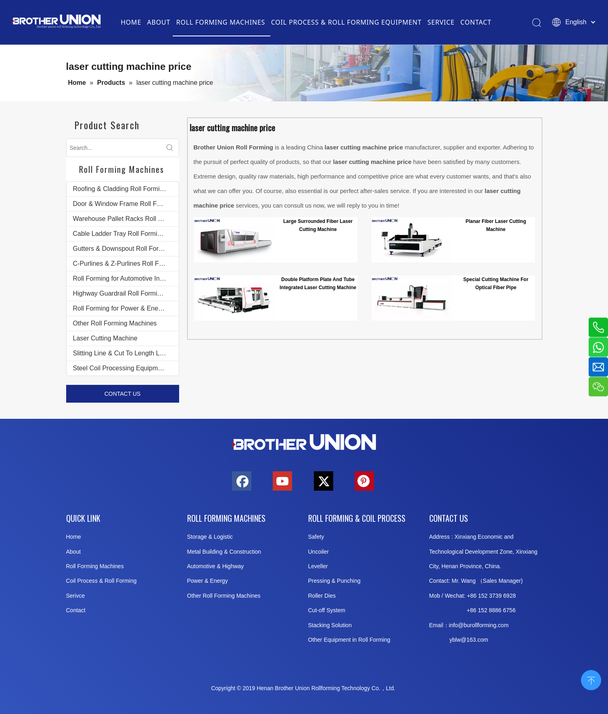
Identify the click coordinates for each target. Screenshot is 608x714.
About (73, 551)
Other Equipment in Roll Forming (349, 639)
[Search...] (114, 148)
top (591, 679)
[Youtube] (282, 481)
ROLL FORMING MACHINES (220, 22)
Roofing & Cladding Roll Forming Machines (126, 188)
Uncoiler (318, 551)
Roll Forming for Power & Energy (120, 308)
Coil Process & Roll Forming (101, 581)
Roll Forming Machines (95, 566)
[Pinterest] (364, 481)
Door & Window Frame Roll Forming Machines (126, 203)
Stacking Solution (330, 625)
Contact (76, 610)
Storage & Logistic (210, 536)
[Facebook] (241, 481)
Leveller (318, 566)
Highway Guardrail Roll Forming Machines (126, 293)
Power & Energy (207, 581)
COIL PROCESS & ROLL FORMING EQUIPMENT (346, 22)
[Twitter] (323, 481)
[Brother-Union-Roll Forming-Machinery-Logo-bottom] (304, 442)
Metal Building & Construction (224, 551)
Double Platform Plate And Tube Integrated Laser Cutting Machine (318, 283)
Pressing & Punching (334, 581)
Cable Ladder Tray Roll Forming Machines (126, 233)
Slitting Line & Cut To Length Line (120, 353)
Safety (316, 536)
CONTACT (475, 22)
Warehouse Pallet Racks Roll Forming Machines (126, 218)
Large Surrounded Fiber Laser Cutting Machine (318, 225)
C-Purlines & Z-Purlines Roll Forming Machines (126, 263)
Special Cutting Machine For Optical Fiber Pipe (495, 283)
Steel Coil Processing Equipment (120, 368)
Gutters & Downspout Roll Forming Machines (126, 248)
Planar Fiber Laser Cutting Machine (496, 225)
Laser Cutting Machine (105, 338)
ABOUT (159, 22)
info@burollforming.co (476, 625)
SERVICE (440, 22)
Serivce (75, 595)
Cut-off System (326, 610)
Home (73, 536)
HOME (131, 22)
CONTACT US (122, 394)
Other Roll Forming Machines (115, 323)
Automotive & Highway (215, 566)
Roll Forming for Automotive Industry (125, 278)
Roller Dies (322, 595)
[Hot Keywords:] (170, 148)
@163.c (470, 639)
